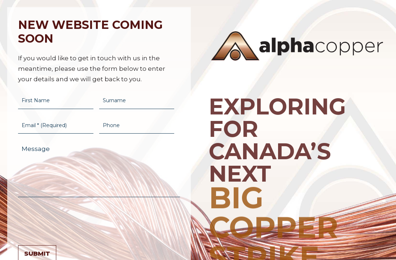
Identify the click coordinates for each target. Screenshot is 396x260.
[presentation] (73, 219)
